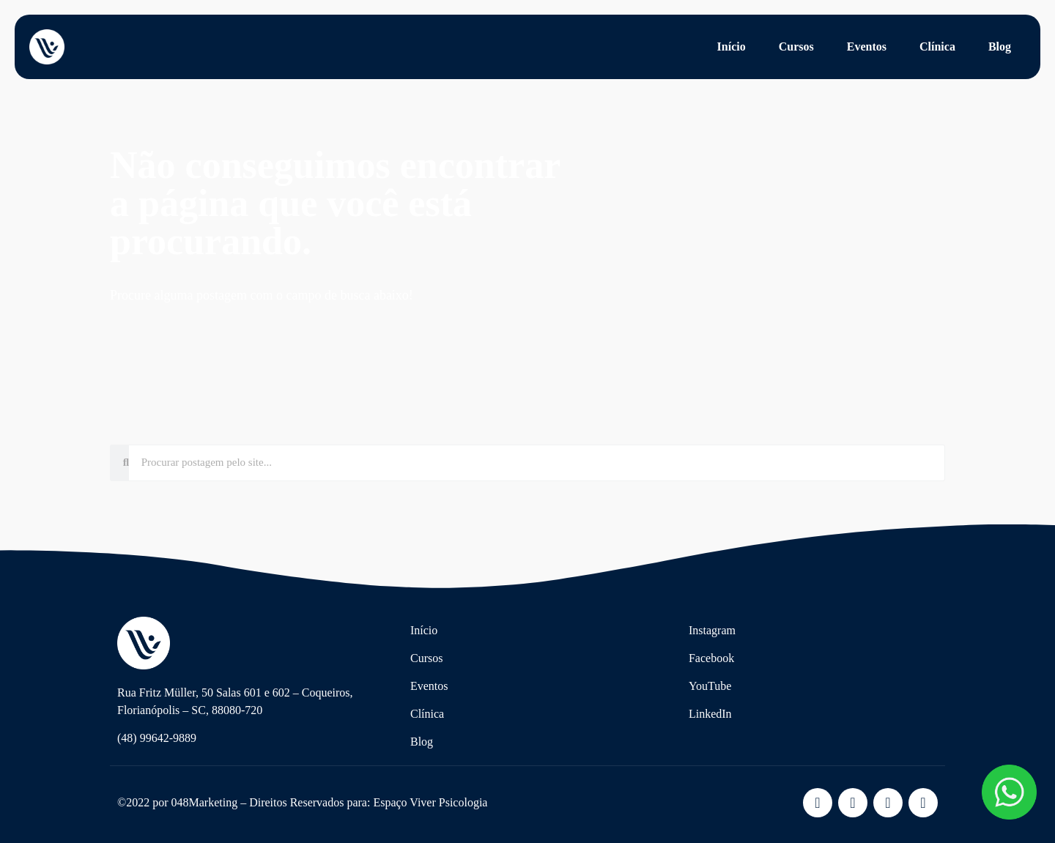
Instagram (712, 630)
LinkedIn (710, 714)
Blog (999, 46)
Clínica (937, 46)
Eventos (866, 46)
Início (731, 46)
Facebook (711, 658)
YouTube (710, 686)
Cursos (796, 46)
